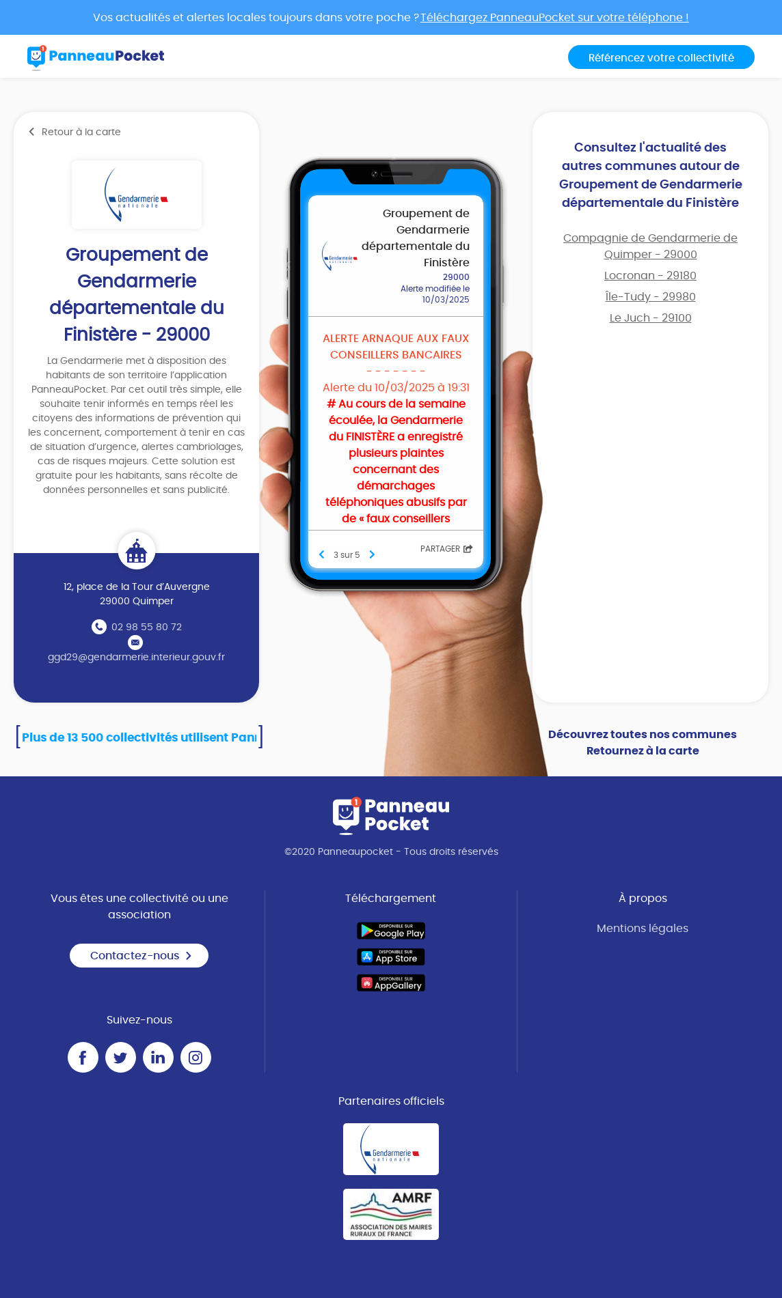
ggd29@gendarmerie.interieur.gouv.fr (136, 657)
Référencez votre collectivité (661, 58)
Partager (446, 549)
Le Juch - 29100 (651, 318)
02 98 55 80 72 (146, 627)
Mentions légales (642, 928)
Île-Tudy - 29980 (651, 297)
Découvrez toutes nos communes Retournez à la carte (642, 743)
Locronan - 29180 (650, 275)
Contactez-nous (141, 955)
